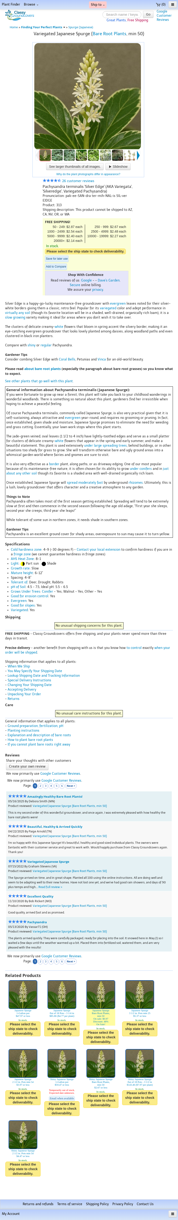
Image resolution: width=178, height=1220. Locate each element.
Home (14, 27)
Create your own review (27, 766)
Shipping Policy (97, 1204)
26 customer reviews (68, 181)
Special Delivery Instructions (29, 680)
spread (72, 483)
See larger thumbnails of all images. (75, 166)
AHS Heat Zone (22, 559)
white (59, 327)
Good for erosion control (29, 596)
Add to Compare (56, 266)
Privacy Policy (122, 1204)
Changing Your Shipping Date (30, 685)
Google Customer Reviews (60, 774)
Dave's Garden (109, 280)
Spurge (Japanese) (80, 27)
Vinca (102, 359)
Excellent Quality (40, 896)
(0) (160, 4)
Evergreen (18, 601)
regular (46, 345)
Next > (71, 785)
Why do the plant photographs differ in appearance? (88, 174)
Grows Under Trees (25, 592)
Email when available (62, 1098)
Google (86, 280)
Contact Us (145, 1204)
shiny (31, 345)
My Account (11, 1214)
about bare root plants (42, 369)
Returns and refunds (38, 1204)
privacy (97, 290)
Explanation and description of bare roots (39, 735)
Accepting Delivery (22, 690)
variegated (108, 308)
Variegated (19, 610)
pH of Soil (18, 587)
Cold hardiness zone (26, 550)
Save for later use (57, 258)
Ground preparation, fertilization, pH (35, 726)
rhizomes (136, 483)
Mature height (22, 573)
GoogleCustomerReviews (164, 15)
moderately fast (90, 483)
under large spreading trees (105, 446)
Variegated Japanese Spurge (48, 862)
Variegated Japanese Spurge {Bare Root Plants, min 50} (70, 806)
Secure (75, 285)
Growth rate (20, 568)
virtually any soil (17, 313)
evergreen (118, 304)
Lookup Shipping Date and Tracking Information (44, 676)
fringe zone (22, 554)
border (54, 464)
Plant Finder (11, 4)
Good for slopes (23, 605)
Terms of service (69, 1204)
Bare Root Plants (109, 33)
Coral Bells (67, 359)
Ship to (98, 5)
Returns (13, 699)
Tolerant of (19, 582)
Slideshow (117, 166)
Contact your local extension (98, 550)
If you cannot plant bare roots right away (39, 744)
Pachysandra (37, 922)
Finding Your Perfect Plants (43, 27)
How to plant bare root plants (30, 740)
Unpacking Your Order (24, 694)
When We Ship (19, 666)
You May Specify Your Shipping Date (35, 671)
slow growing (15, 317)
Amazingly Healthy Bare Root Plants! (55, 797)
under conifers (141, 469)
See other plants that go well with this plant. (39, 381)
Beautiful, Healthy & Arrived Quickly (54, 827)
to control (134, 648)
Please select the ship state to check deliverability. (85, 251)
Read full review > (50, 887)
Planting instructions (23, 731)
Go (148, 14)
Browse (31, 4)
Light (15, 564)
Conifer (47, 592)
